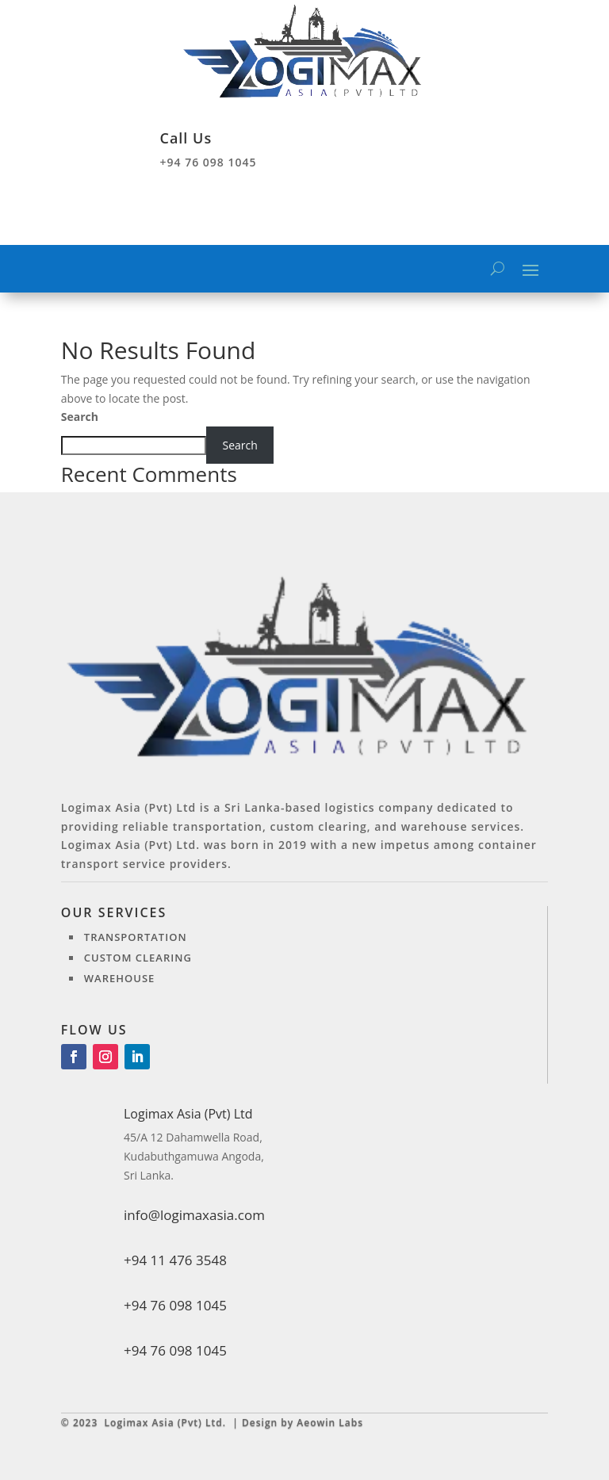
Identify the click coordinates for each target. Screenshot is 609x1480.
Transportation (135, 937)
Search (79, 416)
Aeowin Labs (330, 1422)
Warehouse (119, 978)
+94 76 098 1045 (175, 1350)
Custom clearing (138, 957)
